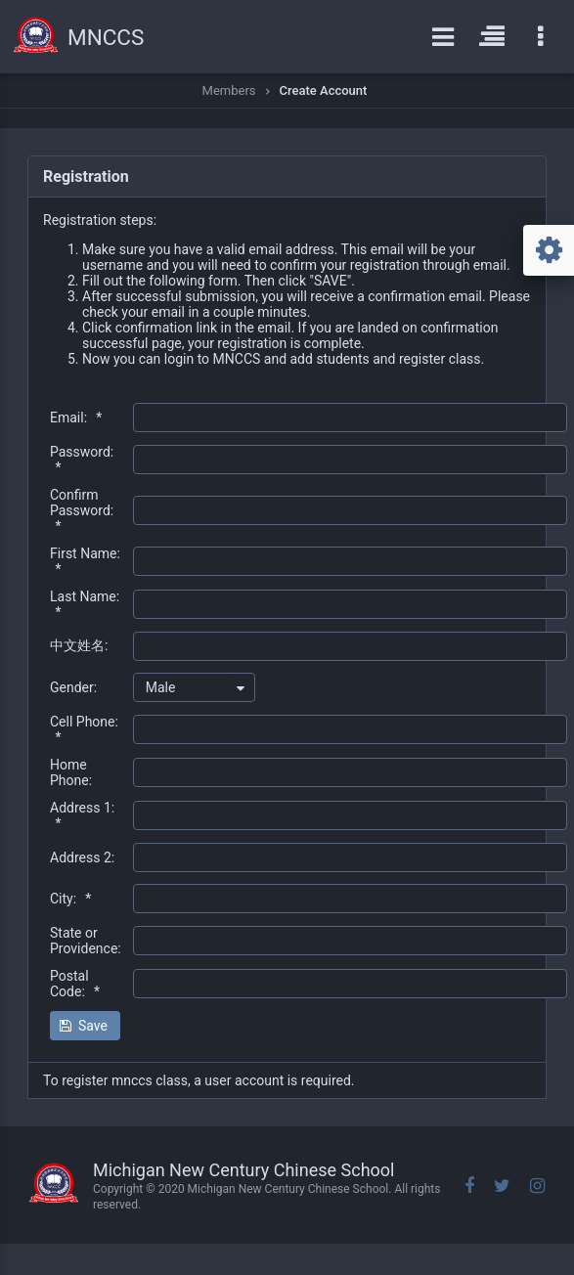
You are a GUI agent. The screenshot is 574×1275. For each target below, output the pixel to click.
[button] (85, 1025)
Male (161, 687)
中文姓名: (79, 645)
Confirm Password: (81, 510)
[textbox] (350, 417)
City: (70, 898)
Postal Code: (75, 983)
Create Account (324, 90)
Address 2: (82, 857)
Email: (76, 417)
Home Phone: (71, 772)
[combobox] (194, 687)
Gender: (73, 687)
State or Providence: (85, 940)
